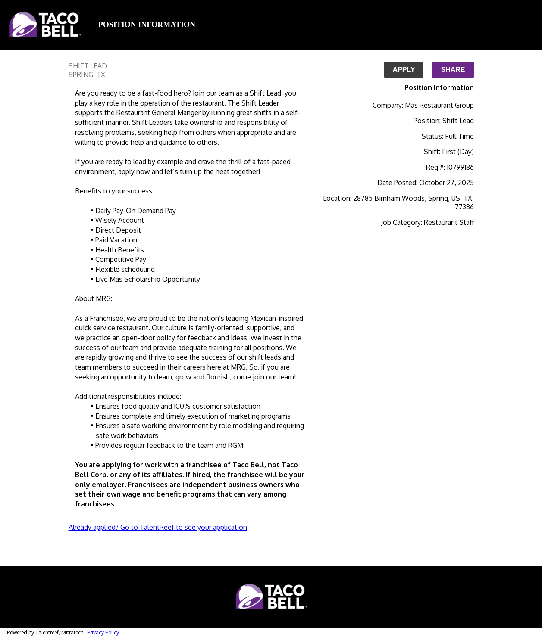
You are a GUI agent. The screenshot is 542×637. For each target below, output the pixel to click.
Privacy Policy (103, 632)
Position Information (146, 24)
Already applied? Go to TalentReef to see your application (158, 527)
